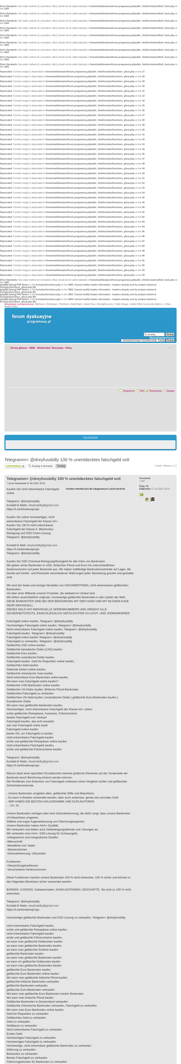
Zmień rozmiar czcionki (171, 347)
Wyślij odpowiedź (15, 466)
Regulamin (129, 390)
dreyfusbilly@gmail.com (43, 505)
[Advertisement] (99, 517)
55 (144, 486)
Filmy (68, 348)
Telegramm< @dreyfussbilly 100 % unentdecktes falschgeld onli (66, 459)
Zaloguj (170, 390)
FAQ (142, 390)
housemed (20, 483)
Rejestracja (155, 390)
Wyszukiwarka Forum (162, 337)
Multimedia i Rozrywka (50, 348)
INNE (32, 348)
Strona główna (18, 348)
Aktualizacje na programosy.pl (19, 304)
